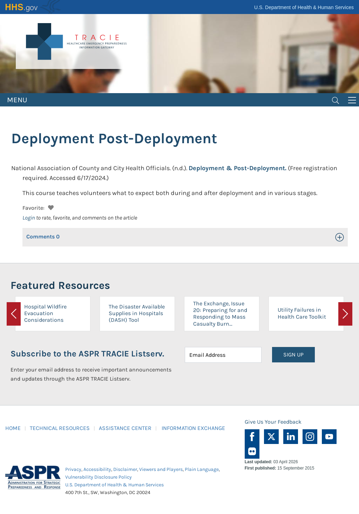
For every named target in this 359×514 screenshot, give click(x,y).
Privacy (73, 469)
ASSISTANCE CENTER (125, 428)
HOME (13, 428)
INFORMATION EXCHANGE (193, 428)
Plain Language (202, 469)
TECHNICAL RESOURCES (60, 428)
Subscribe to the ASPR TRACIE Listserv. (87, 354)
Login (28, 217)
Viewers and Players (161, 469)
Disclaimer (125, 469)
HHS (33, 7)
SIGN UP (293, 354)
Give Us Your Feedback (273, 421)
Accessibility (97, 469)
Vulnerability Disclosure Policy (98, 477)
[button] (50, 206)
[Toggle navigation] (335, 99)
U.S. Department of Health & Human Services (304, 7)
